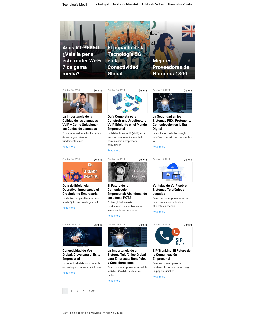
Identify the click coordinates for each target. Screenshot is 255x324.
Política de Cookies (153, 4)
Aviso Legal (102, 4)
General (98, 90)
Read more (68, 146)
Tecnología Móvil (74, 4)
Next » (92, 291)
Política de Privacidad (125, 4)
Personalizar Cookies (180, 4)
